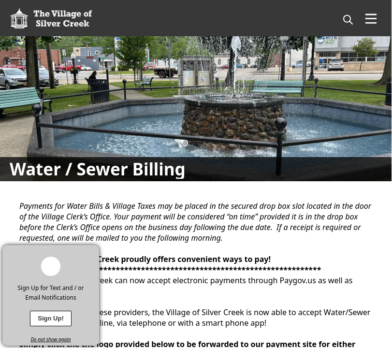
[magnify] (348, 19)
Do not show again (50, 339)
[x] (92, 252)
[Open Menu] (371, 18)
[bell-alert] (50, 266)
